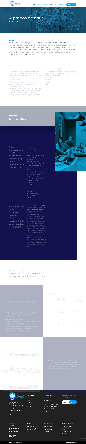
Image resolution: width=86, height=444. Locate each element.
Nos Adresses (61, 4)
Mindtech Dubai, (49, 424)
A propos (34, 4)
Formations (40, 4)
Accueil (29, 4)
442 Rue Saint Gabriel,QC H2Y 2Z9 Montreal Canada (67, 428)
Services (46, 4)
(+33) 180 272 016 (53, 406)
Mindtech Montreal (67, 424)
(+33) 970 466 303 (53, 404)
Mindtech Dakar (31, 424)
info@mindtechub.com (49, 411)
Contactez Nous (53, 4)
